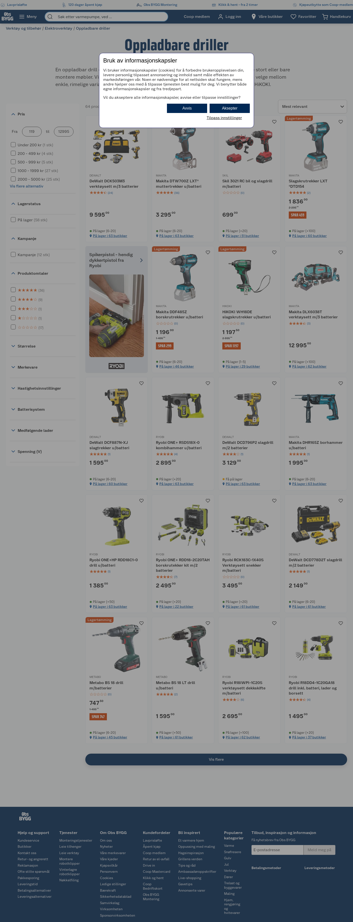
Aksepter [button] (229, 108)
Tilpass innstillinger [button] (224, 117)
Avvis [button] (187, 108)
